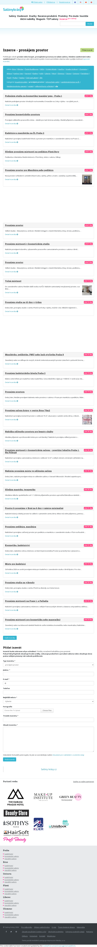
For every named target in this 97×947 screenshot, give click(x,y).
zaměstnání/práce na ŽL (70, 82)
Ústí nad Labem (32, 78)
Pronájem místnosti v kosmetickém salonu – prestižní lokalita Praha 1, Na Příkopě (42, 451)
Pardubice (85, 73)
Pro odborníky (26, 927)
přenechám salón (52, 82)
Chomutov (83, 69)
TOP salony (52, 19)
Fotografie (7, 706)
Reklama (89, 932)
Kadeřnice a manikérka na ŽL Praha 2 (24, 133)
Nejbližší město (9, 697)
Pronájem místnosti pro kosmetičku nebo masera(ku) (32, 619)
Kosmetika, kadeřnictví (17, 545)
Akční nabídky (27, 19)
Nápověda (81, 927)
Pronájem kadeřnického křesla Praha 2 (25, 373)
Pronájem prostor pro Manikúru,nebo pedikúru (29, 170)
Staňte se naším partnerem (83, 781)
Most (54, 73)
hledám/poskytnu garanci (17, 86)
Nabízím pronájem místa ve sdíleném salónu (28, 471)
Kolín (41, 73)
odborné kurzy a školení (44, 86)
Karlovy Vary (18, 73)
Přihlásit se (51, 2)
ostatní (30, 86)
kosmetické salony (12, 856)
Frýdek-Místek (51, 69)
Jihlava (9, 73)
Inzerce (67, 19)
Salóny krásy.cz (49, 769)
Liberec (48, 73)
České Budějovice (31, 69)
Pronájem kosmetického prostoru (22, 114)
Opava (68, 73)
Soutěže (84, 16)
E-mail (5, 679)
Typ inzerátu (8, 661)
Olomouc (61, 73)
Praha (15, 78)
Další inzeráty (10, 638)
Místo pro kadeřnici (15, 564)
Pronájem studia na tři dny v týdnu (23, 302)
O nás (54, 927)
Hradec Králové (72, 69)
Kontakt (42, 936)
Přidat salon (36, 2)
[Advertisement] (48, 38)
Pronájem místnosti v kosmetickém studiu (27, 244)
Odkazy (25, 936)
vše (56, 86)
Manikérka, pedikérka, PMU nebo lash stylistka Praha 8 (34, 354)
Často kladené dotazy (66, 927)
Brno (14, 69)
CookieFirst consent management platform (59, 946)
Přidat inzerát (87, 50)
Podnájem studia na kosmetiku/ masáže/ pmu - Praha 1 (33, 96)
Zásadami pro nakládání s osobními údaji (68, 755)
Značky (33, 16)
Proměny (63, 16)
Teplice (22, 78)
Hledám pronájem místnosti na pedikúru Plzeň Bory (32, 151)
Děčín (42, 69)
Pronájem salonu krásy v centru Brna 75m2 (27, 410)
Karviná (28, 73)
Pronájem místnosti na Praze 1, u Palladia (26, 601)
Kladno (35, 73)
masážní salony (11, 859)
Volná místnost (13, 281)
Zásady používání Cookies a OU (34, 932)
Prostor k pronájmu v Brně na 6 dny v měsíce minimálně (34, 508)
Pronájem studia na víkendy (20, 582)
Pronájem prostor (14, 225)
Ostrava (76, 73)
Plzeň (9, 78)
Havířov (61, 69)
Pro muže (74, 16)
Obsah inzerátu (9, 725)
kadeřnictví (9, 854)
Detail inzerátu (11, 105)
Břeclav (20, 69)
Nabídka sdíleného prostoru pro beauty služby (29, 431)
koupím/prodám (21, 82)
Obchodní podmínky (56, 932)
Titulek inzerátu (10, 716)
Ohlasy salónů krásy (42, 927)
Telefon (6, 688)
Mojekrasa (51, 936)
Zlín (41, 78)
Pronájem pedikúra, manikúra (20, 526)
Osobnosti (22, 16)
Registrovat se (64, 2)
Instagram (33, 936)
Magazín (40, 19)
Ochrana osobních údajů (74, 932)
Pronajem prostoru (15, 391)
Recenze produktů (47, 16)
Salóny (12, 16)
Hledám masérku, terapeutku (20, 489)
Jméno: (6, 670)
